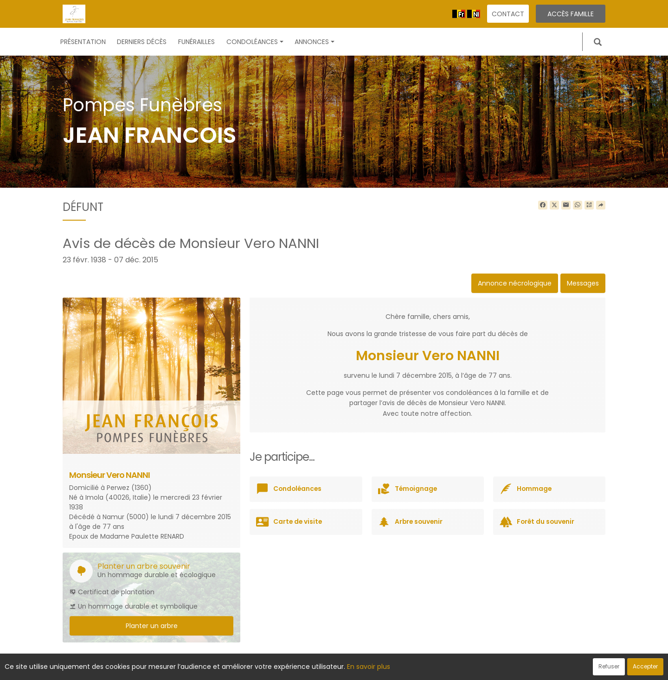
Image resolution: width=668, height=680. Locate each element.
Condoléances (254, 41)
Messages (583, 283)
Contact (508, 14)
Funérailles (196, 41)
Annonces (314, 41)
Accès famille (570, 14)
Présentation (83, 41)
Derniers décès (142, 41)
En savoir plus (368, 666)
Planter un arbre (152, 625)
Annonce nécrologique (515, 283)
